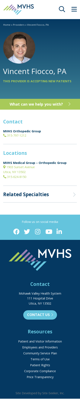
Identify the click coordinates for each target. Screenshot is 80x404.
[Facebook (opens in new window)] (16, 232)
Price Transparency (40, 377)
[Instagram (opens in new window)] (38, 232)
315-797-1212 (14, 135)
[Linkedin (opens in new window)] (59, 232)
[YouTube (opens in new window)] (48, 232)
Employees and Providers (40, 347)
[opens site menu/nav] (74, 10)
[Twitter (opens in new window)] (27, 232)
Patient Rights (40, 365)
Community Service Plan (40, 353)
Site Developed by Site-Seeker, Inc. (40, 393)
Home (6, 24)
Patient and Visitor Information (40, 341)
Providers (19, 24)
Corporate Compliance (40, 371)
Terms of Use (40, 359)
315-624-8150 (14, 177)
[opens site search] (62, 10)
